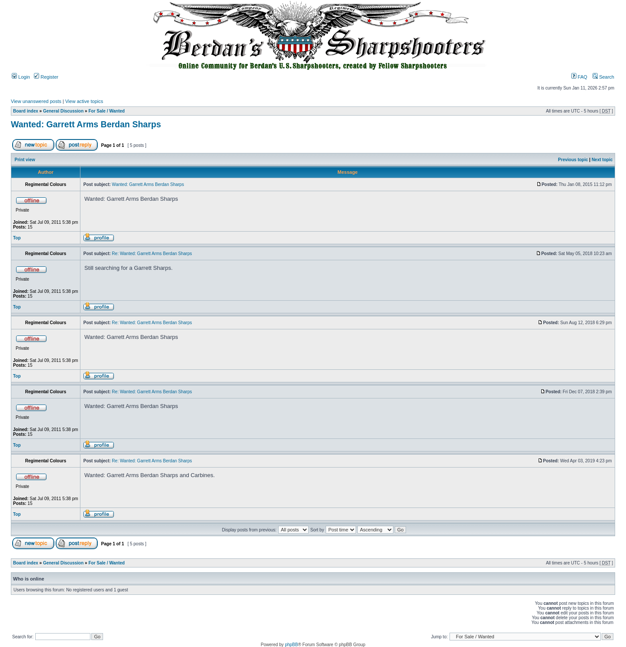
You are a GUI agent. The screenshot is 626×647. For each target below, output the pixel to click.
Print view (25, 159)
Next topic (602, 159)
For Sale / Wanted (106, 111)
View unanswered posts (36, 101)
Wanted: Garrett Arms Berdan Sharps (86, 124)
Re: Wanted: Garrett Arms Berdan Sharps (152, 253)
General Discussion (63, 111)
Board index (25, 111)
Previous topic (573, 159)
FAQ (579, 77)
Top (17, 238)
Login (21, 77)
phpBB (291, 644)
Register (46, 77)
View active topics (84, 101)
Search (603, 77)
